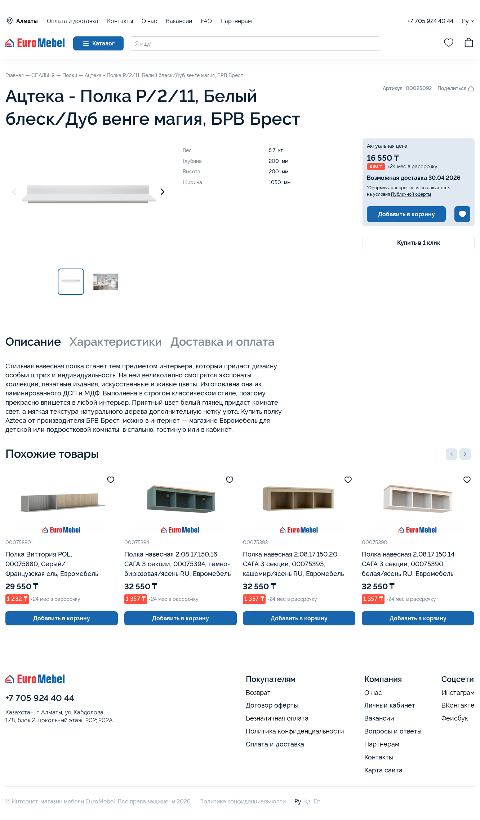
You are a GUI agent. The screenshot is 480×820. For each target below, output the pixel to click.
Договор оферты (272, 705)
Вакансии (179, 21)
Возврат (258, 692)
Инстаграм (458, 692)
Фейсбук (454, 718)
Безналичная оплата (277, 718)
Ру (468, 21)
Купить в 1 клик (418, 242)
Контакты (120, 21)
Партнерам (236, 21)
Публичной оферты (411, 194)
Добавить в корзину (406, 214)
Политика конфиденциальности (295, 731)
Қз (307, 801)
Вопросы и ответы (393, 731)
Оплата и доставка (72, 21)
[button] (451, 454)
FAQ (206, 21)
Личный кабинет (389, 705)
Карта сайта (383, 770)
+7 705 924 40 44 (430, 21)
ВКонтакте (458, 705)
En (317, 801)
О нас (149, 21)
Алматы (21, 21)
